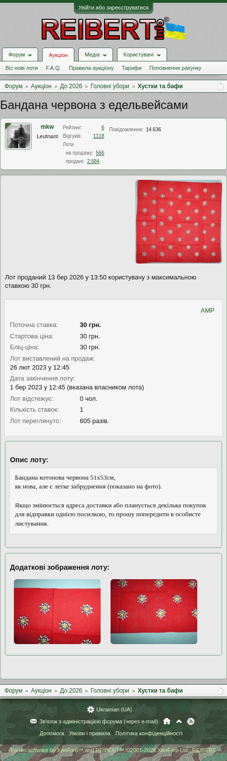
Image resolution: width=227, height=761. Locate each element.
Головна (166, 721)
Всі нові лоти (21, 68)
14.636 (153, 129)
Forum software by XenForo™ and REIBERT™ (113, 750)
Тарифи (132, 68)
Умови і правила (89, 733)
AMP (208, 310)
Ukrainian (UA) (114, 709)
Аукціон (58, 55)
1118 (98, 136)
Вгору (178, 721)
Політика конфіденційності (148, 733)
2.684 (93, 161)
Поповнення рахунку (175, 68)
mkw (47, 126)
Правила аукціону (91, 68)
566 (100, 153)
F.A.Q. (53, 68)
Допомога (52, 733)
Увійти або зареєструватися (113, 7)
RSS (190, 721)
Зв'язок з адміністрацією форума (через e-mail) (98, 721)
